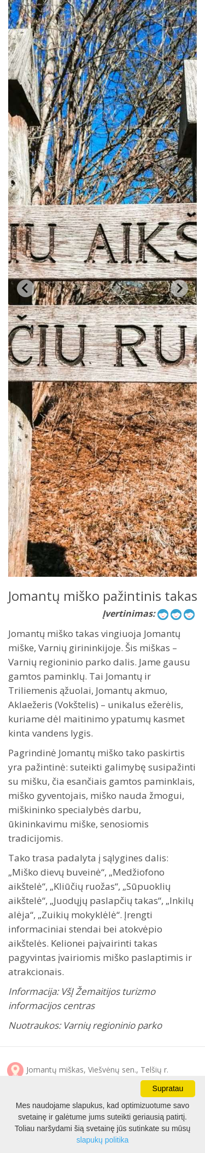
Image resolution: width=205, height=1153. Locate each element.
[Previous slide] (25, 288)
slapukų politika (103, 1139)
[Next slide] (179, 288)
